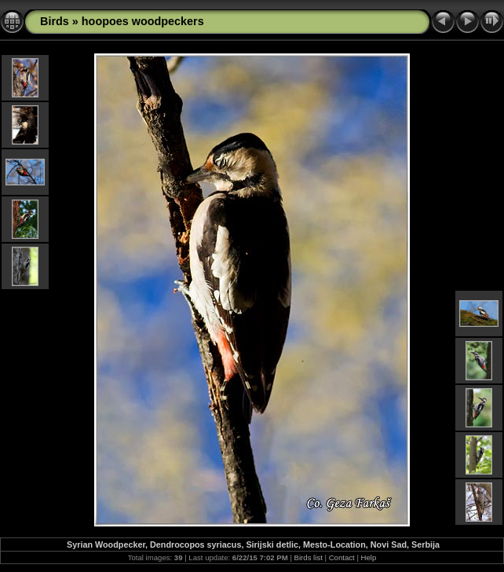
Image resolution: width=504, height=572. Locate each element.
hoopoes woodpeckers (143, 21)
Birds (54, 21)
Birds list (308, 557)
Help (369, 557)
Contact (342, 557)
